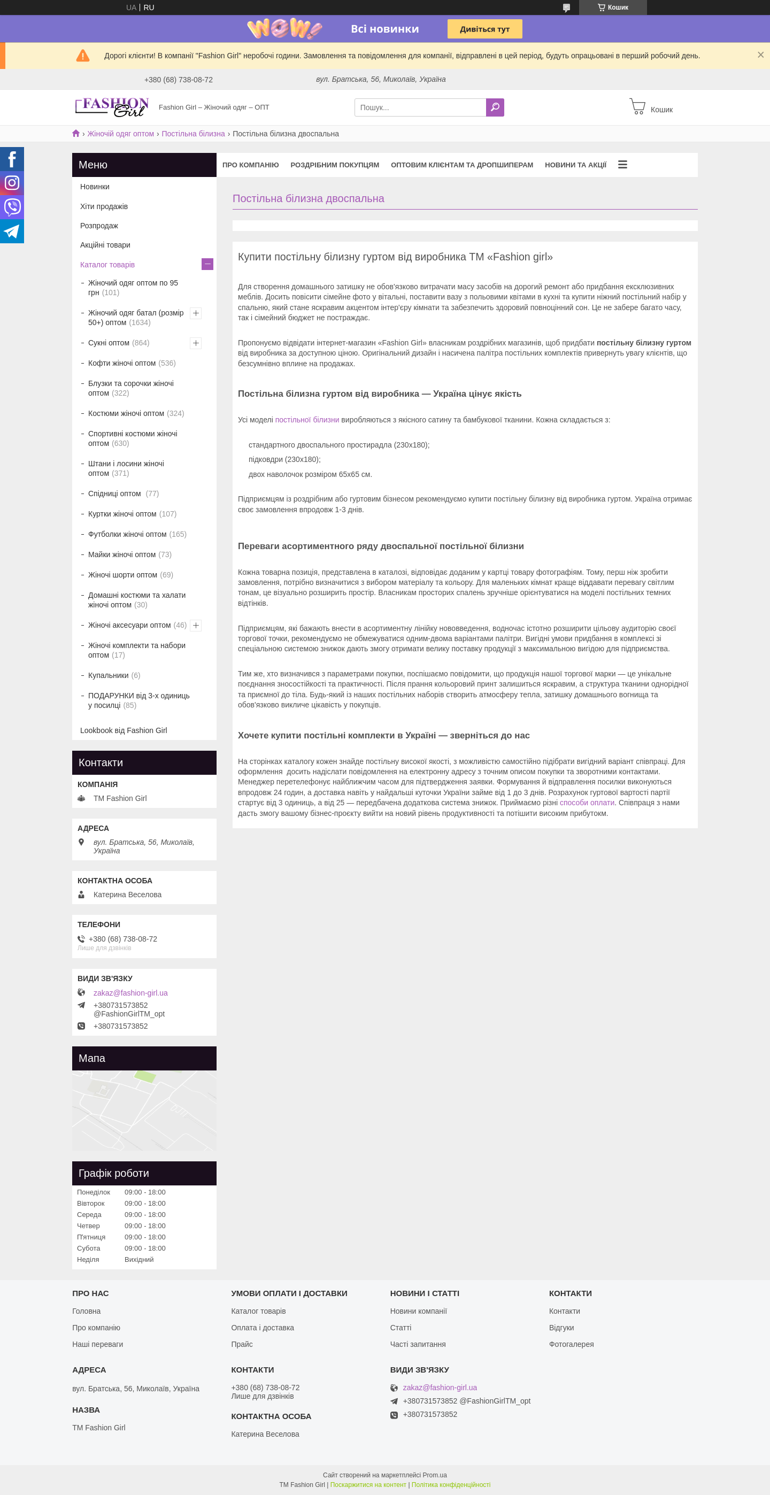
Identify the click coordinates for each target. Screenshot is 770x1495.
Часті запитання (418, 1344)
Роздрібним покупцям (335, 165)
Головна (86, 1311)
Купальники (108, 675)
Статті (401, 1327)
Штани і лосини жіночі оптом (126, 468)
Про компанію (250, 165)
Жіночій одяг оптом (120, 133)
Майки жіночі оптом (122, 554)
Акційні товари (105, 245)
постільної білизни (307, 419)
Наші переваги (97, 1344)
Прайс (241, 1344)
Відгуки (561, 1327)
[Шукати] (495, 107)
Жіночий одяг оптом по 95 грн (133, 288)
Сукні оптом (108, 342)
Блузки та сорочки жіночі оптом (131, 388)
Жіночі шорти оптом (122, 575)
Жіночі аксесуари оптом (129, 625)
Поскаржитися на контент (368, 1485)
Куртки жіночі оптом (122, 514)
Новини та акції (575, 165)
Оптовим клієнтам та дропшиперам (462, 165)
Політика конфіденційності (451, 1485)
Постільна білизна (193, 133)
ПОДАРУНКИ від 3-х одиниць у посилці (139, 700)
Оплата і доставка (262, 1327)
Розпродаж (99, 225)
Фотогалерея (571, 1344)
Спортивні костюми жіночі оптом (133, 438)
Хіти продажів (104, 206)
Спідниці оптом (115, 493)
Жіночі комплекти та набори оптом (137, 650)
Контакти (564, 1311)
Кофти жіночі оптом (122, 363)
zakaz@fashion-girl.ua (131, 993)
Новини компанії (418, 1311)
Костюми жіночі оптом (126, 413)
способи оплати (587, 802)
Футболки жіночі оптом (127, 534)
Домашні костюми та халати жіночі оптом (137, 600)
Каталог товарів (107, 264)
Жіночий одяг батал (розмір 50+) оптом (136, 318)
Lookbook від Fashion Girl (123, 730)
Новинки (95, 186)
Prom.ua (435, 1475)
